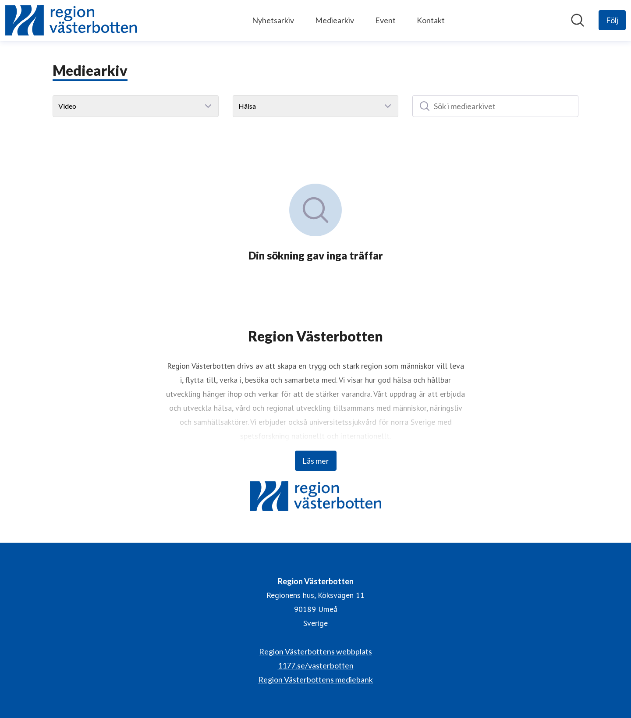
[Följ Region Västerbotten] (612, 20)
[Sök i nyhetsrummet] (578, 20)
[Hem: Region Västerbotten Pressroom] (71, 20)
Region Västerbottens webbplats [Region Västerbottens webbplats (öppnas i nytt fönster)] (315, 651)
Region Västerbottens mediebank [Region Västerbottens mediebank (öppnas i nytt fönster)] (315, 679)
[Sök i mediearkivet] (495, 106)
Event (385, 20)
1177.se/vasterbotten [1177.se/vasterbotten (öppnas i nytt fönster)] (316, 665)
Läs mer (315, 461)
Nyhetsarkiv (273, 20)
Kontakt (431, 20)
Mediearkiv (334, 20)
